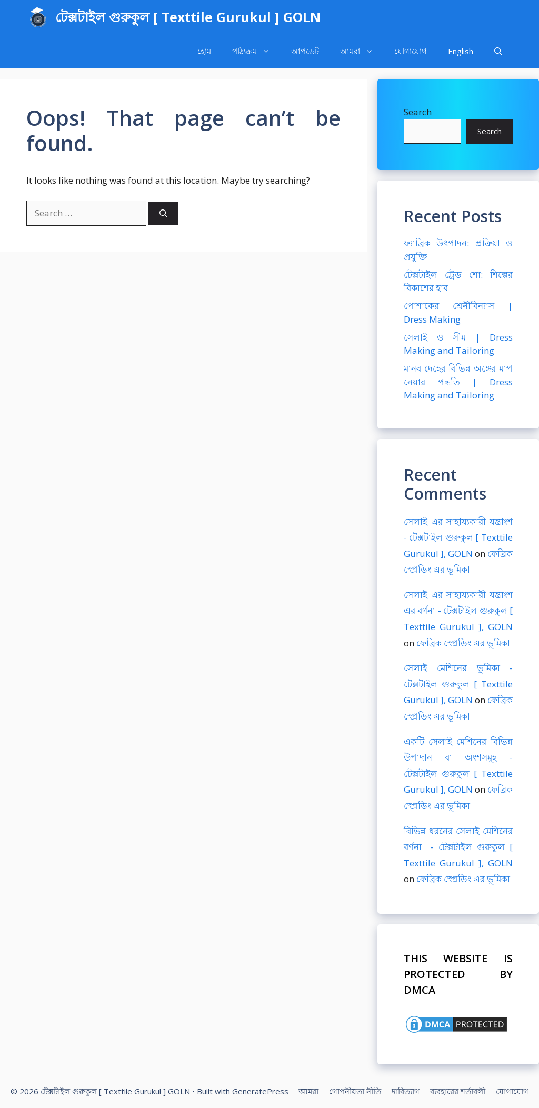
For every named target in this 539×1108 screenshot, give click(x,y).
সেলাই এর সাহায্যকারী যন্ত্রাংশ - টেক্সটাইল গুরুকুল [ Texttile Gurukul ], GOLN (458, 537)
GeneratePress (260, 1091)
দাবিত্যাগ (406, 1091)
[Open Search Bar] (498, 51)
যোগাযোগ (410, 51)
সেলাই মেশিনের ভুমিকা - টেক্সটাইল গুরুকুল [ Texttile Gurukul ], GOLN (458, 684)
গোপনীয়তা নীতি (355, 1091)
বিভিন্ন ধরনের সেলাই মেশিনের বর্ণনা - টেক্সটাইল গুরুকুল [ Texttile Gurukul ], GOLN (458, 847)
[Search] (163, 213)
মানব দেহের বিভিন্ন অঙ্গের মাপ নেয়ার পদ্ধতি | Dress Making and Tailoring (458, 381)
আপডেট (305, 51)
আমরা (362, 51)
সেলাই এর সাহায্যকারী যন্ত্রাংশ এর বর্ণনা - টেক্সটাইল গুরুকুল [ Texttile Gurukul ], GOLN (458, 610)
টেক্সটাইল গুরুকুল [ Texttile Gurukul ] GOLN (188, 17)
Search (418, 112)
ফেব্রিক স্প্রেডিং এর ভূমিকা (463, 643)
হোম (204, 51)
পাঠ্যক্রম (256, 51)
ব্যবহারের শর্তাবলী (457, 1091)
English (460, 51)
